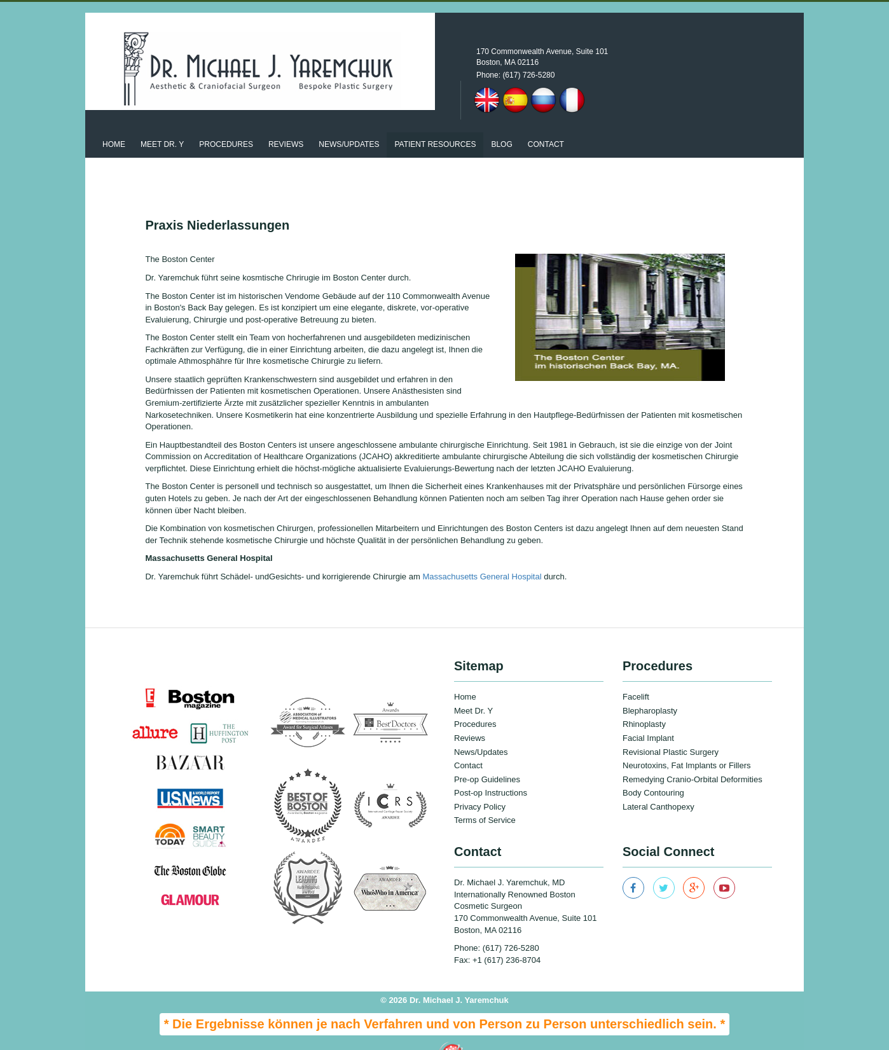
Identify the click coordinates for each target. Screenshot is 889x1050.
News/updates (349, 122)
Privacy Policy (480, 784)
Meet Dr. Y (162, 122)
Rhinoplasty (644, 702)
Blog (501, 122)
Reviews (285, 122)
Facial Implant (648, 716)
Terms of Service (485, 798)
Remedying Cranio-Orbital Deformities (692, 756)
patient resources (435, 122)
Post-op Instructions (490, 770)
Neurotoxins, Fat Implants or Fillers (687, 743)
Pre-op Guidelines (487, 756)
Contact (546, 122)
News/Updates (481, 729)
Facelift (636, 674)
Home (113, 122)
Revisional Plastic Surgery (671, 729)
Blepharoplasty (650, 688)
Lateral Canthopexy (658, 784)
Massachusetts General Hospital (482, 553)
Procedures (226, 122)
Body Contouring (653, 770)
